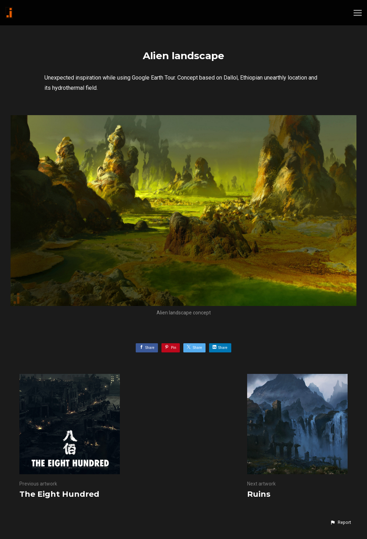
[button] (340, 522)
